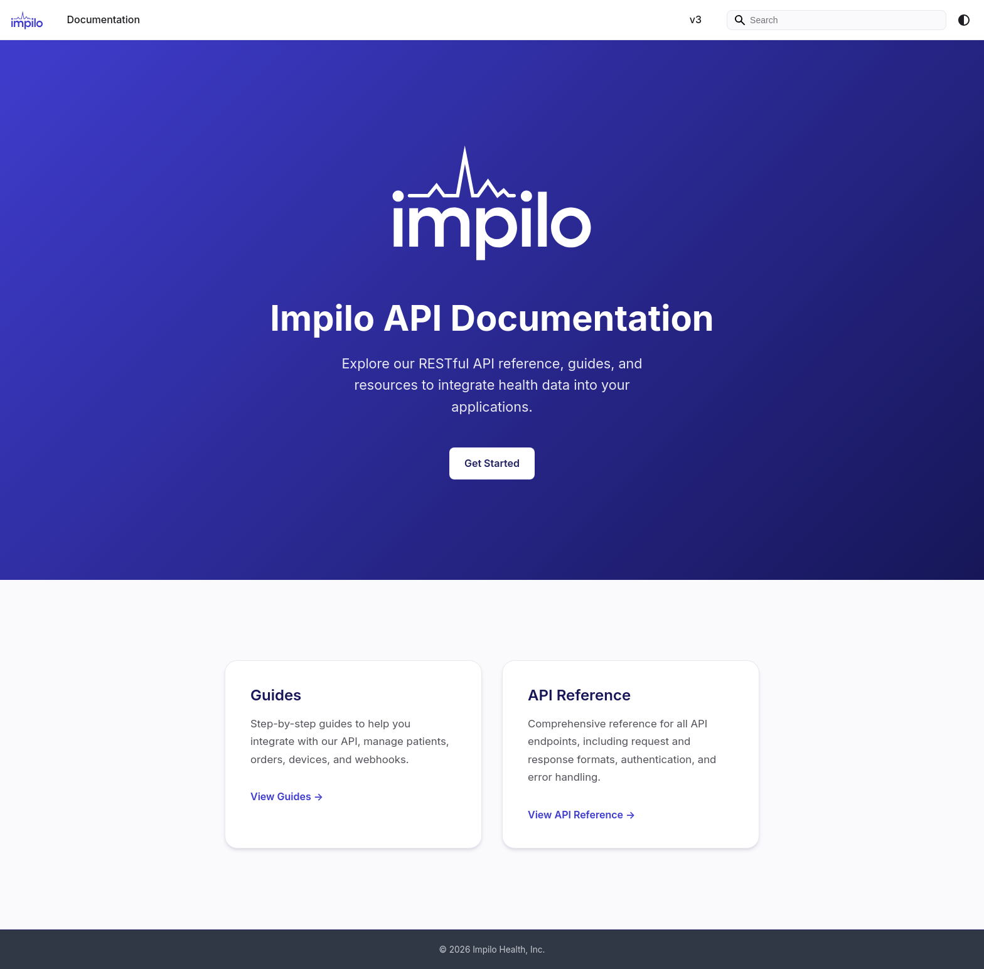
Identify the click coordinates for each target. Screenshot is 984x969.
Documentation (103, 19)
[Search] (833, 20)
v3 (689, 19)
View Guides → (286, 796)
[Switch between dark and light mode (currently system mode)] (964, 20)
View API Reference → (581, 814)
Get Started (492, 463)
